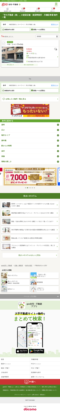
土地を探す (4, 372)
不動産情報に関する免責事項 (17, 390)
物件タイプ (5, 135)
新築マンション (6, 364)
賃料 (3, 125)
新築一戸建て (5, 368)
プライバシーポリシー (19, 394)
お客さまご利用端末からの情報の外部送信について (27, 387)
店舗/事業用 (5, 377)
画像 (3, 156)
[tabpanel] (30, 177)
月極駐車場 (34, 359)
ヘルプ (28, 394)
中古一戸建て (35, 368)
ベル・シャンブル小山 (15, 44)
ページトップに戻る (30, 296)
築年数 (4, 140)
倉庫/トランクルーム (37, 377)
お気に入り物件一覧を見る (14, 99)
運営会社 (42, 394)
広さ (3, 130)
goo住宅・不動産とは (8, 387)
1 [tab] (25, 187)
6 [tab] (34, 187)
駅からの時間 (6, 146)
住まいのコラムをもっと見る (29, 255)
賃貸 (2, 359)
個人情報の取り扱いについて (33, 390)
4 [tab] (30, 187)
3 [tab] (29, 187)
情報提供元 (5, 390)
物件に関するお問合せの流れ (49, 387)
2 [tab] (27, 187)
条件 (3, 151)
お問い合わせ (35, 394)
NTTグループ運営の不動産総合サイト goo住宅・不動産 (14, 0)
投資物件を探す (36, 372)
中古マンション (36, 364)
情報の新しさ (6, 161)
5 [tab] (32, 187)
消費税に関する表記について (49, 390)
